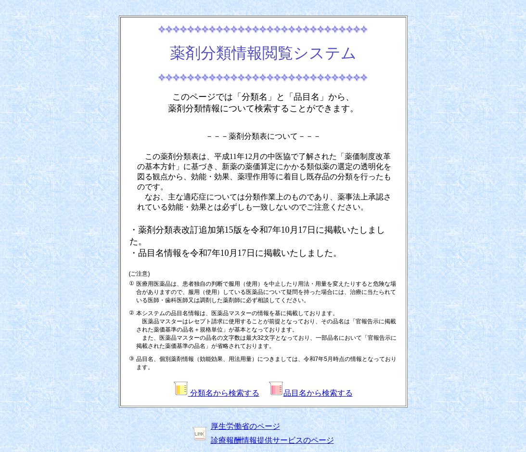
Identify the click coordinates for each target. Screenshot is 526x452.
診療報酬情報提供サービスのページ (272, 440)
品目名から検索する (311, 393)
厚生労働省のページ (245, 426)
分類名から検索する (216, 393)
